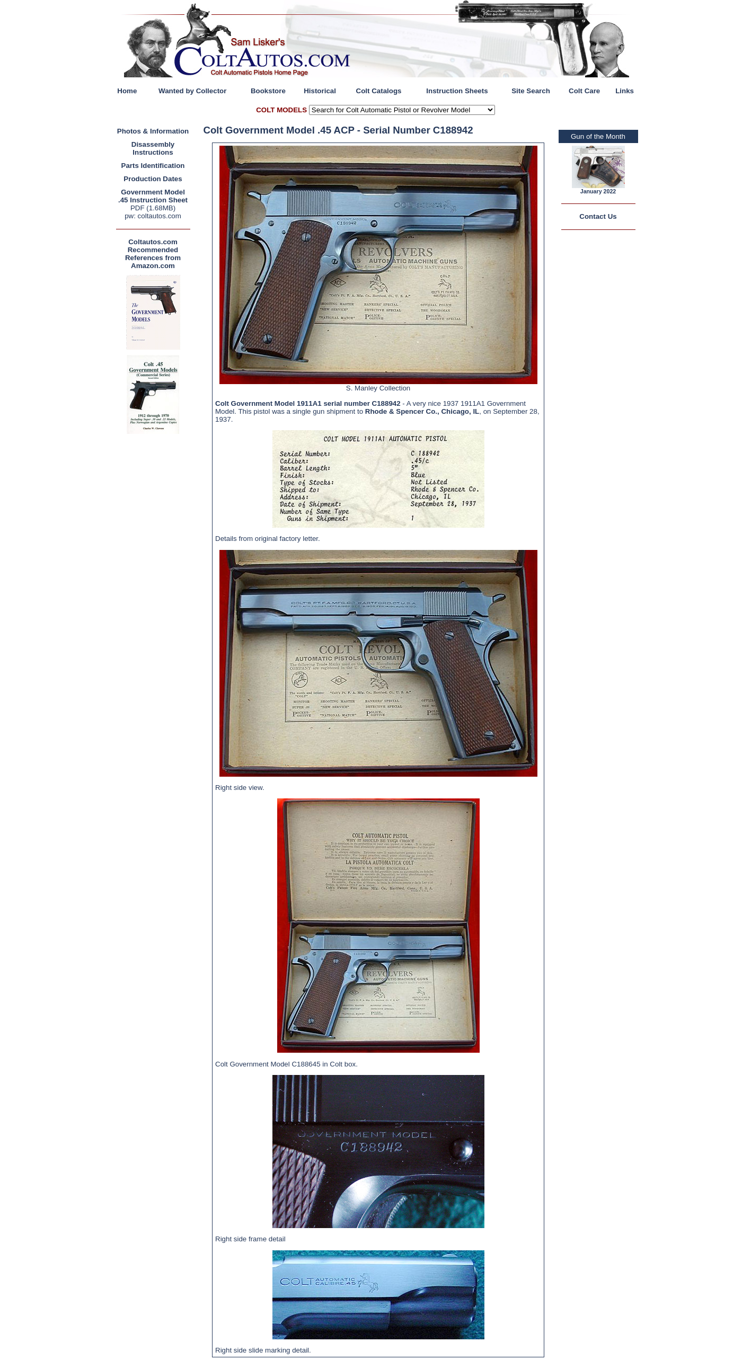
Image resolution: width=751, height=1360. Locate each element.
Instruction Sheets (457, 91)
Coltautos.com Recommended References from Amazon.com (153, 254)
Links (624, 91)
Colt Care (584, 91)
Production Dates (152, 179)
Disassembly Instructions (153, 148)
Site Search (530, 91)
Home (127, 91)
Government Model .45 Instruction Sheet (153, 196)
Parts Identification (153, 166)
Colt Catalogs (379, 91)
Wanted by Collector (192, 91)
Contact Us (597, 216)
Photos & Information (153, 131)
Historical (320, 91)
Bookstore (268, 91)
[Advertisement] (155, 595)
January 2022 (598, 191)
